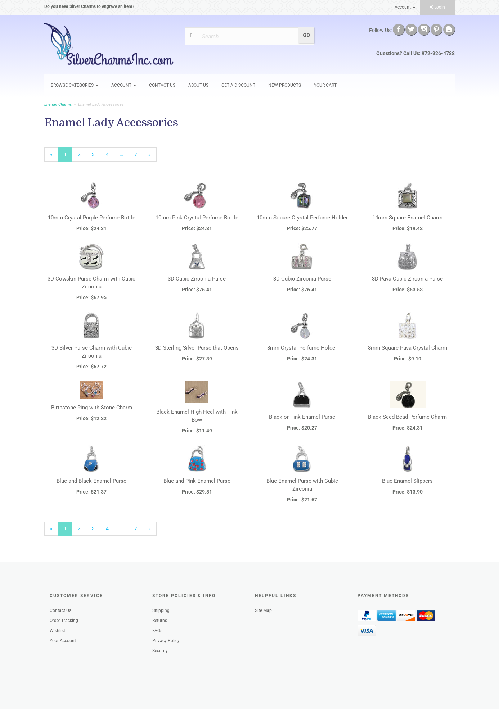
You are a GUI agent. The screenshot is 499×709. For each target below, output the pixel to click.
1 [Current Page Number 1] (68, 156)
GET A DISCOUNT (238, 85)
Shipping (161, 610)
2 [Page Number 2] (82, 154)
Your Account (63, 640)
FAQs (157, 630)
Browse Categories (74, 85)
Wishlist (57, 630)
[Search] (247, 36)
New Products (284, 85)
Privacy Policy (166, 640)
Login (437, 7)
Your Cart (325, 85)
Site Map (263, 610)
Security (160, 650)
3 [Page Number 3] (96, 154)
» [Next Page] (152, 156)
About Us (198, 85)
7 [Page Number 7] (138, 154)
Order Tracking (64, 620)
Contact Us (162, 85)
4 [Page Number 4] (110, 154)
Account (405, 7)
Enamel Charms (58, 104)
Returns (159, 620)
